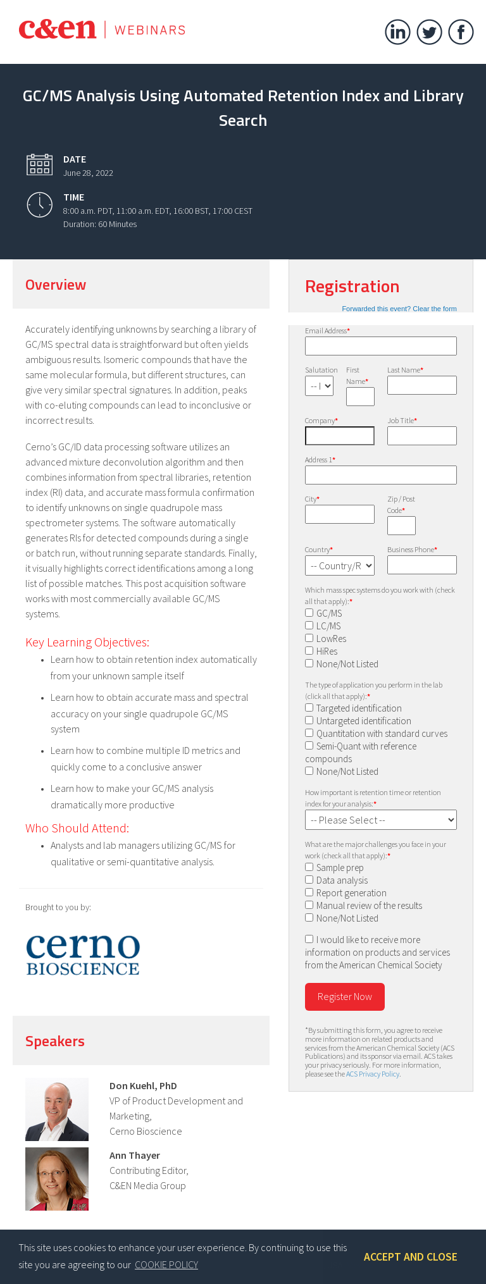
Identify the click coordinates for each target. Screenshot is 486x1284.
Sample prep (340, 867)
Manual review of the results (369, 905)
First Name (357, 375)
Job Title (402, 420)
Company (321, 420)
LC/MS (328, 626)
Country (319, 549)
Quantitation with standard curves (381, 733)
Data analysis (342, 880)
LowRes (331, 639)
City (312, 498)
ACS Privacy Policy (372, 1073)
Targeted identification (359, 708)
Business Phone (412, 549)
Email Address (327, 330)
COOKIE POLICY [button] (166, 1264)
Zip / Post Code (401, 504)
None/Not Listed (347, 664)
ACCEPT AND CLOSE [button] (411, 1257)
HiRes (326, 651)
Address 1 (320, 459)
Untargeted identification (363, 721)
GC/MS (329, 613)
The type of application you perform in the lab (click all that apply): (373, 690)
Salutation (319, 369)
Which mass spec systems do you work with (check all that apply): (380, 595)
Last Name (405, 369)
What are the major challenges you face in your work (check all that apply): (375, 849)
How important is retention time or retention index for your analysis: (373, 797)
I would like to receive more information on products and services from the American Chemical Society (377, 952)
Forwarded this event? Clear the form (399, 308)
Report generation (351, 893)
